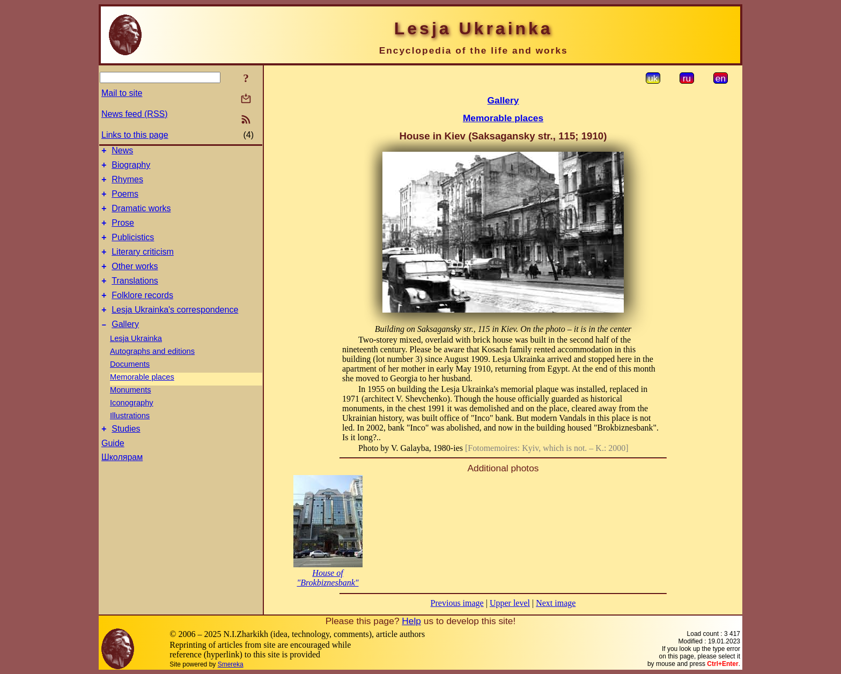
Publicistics (133, 248)
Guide (112, 465)
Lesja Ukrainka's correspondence (175, 329)
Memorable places (142, 398)
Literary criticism (143, 264)
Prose (123, 232)
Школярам (122, 479)
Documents (130, 385)
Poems (125, 200)
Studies (126, 451)
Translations (135, 296)
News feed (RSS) (134, 113)
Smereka (231, 664)
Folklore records (142, 312)
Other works (135, 280)
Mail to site (121, 93)
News (122, 152)
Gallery (125, 345)
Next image (556, 603)
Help (411, 621)
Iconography (131, 423)
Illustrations (130, 436)
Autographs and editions (152, 372)
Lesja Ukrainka (136, 359)
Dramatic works (141, 216)
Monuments (130, 410)
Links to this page (134, 134)
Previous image (457, 603)
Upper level (510, 603)
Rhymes (127, 184)
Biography (131, 168)
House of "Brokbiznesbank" (327, 577)
